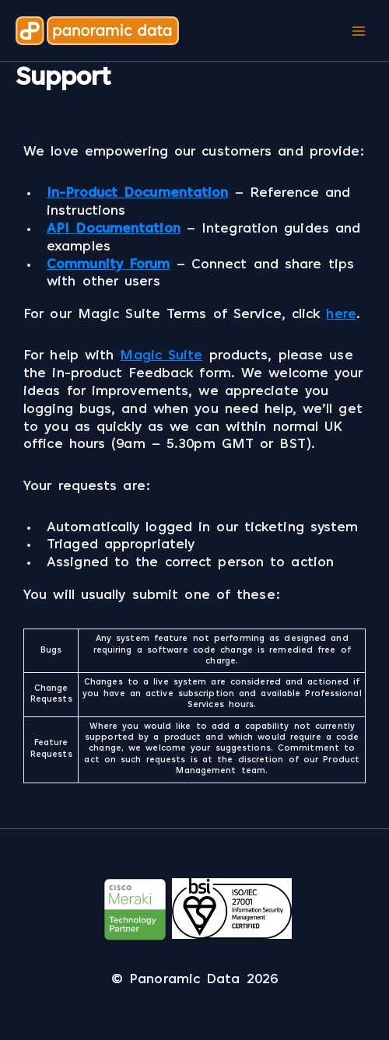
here (341, 315)
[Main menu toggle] (358, 31)
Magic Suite (161, 356)
